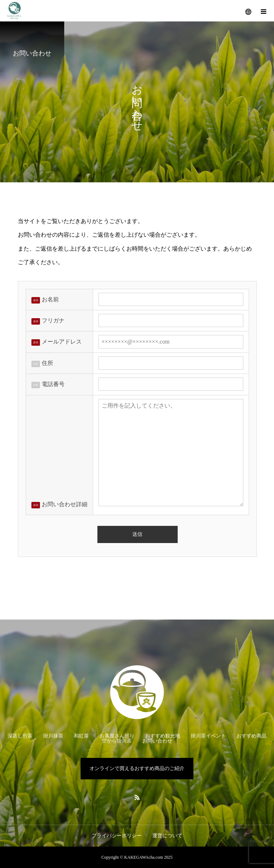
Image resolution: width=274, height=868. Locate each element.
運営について (167, 835)
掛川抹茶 (53, 736)
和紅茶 (81, 736)
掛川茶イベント (208, 736)
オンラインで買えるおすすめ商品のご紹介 (137, 768)
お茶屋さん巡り (117, 736)
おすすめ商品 (252, 736)
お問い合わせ (157, 741)
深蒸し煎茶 (19, 736)
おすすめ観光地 (162, 736)
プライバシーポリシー (117, 835)
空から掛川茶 (117, 741)
